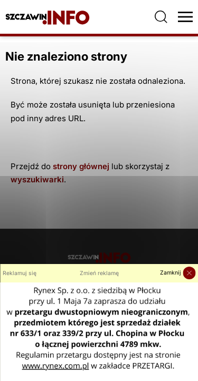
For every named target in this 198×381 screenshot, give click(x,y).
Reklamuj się (19, 273)
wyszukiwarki (37, 179)
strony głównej (81, 166)
